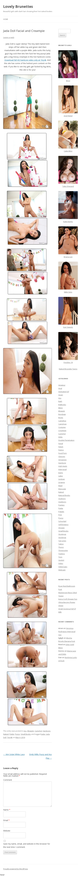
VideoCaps (62, 566)
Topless (61, 553)
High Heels (62, 466)
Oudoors (62, 498)
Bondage (62, 414)
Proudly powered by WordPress (15, 869)
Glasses (61, 456)
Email (6, 820)
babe (43, 734)
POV (60, 515)
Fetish (60, 446)
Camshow (62, 424)
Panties (61, 505)
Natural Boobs (64, 495)
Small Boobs (26, 734)
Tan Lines (62, 541)
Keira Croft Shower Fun (67, 599)
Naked (6, 734)
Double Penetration (66, 440)
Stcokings (62, 534)
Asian (60, 395)
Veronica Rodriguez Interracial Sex (66, 631)
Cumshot (38, 731)
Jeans (60, 472)
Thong (60, 547)
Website (6, 830)
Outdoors (62, 502)
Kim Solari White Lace (14, 754)
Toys (60, 557)
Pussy (17, 734)
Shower (61, 528)
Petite (11, 734)
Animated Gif (63, 391)
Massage (62, 489)
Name (6, 809)
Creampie (62, 430)
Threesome (63, 550)
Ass (25, 731)
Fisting (60, 450)
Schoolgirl (62, 521)
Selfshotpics (63, 524)
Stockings (62, 537)
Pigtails (61, 511)
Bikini (60, 408)
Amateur (61, 385)
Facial (60, 443)
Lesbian (61, 479)
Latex (60, 476)
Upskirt (61, 560)
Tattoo (61, 544)
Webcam (62, 570)
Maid (60, 485)
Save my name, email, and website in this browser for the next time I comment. (26, 845)
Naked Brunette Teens (68, 369)
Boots (60, 417)
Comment (7, 780)
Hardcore (46, 731)
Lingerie (61, 482)
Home (5, 19)
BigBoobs (62, 404)
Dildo (60, 437)
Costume (62, 427)
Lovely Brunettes (18, 6)
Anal (60, 388)
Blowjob (30, 731)
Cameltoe (62, 421)
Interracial (62, 469)
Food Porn (62, 453)
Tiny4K (10, 737)
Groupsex (62, 459)
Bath (60, 401)
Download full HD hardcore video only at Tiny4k (25, 60)
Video (60, 563)
